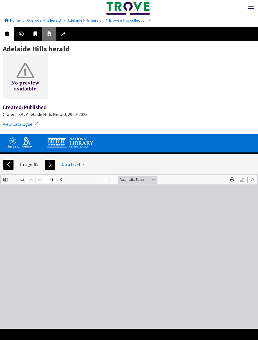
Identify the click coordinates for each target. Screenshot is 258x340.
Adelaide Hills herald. (44, 20)
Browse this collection (130, 20)
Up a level (73, 164)
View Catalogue (20, 124)
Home (12, 20)
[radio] (242, 180)
